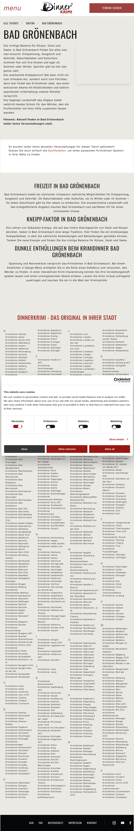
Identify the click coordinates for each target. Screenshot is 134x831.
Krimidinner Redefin (80, 763)
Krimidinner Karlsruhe (49, 693)
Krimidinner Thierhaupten (116, 528)
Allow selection (67, 449)
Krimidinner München (81, 537)
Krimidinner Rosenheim (115, 330)
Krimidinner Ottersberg (82, 689)
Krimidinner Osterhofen (82, 683)
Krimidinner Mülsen (80, 535)
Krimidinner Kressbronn (50, 774)
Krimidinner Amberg (16, 366)
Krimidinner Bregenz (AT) (18, 633)
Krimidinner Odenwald (82, 654)
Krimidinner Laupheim (82, 360)
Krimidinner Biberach (16, 569)
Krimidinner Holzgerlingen (52, 616)
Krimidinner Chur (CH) (17, 695)
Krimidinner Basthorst (17, 537)
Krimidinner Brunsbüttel (18, 656)
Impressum (75, 823)
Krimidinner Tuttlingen (114, 557)
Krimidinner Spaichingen (116, 458)
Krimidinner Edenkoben (17, 783)
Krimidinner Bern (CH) (17, 552)
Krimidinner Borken (15, 624)
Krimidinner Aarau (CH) (17, 340)
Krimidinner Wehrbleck (115, 660)
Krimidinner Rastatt (80, 748)
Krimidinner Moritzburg (82, 508)
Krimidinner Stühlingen (115, 502)
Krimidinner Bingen (15, 584)
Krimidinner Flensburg (49, 371)
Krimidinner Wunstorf (114, 753)
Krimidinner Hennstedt (50, 581)
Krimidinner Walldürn (114, 640)
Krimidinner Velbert (113, 608)
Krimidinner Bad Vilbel (17, 511)
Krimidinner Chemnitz (17, 692)
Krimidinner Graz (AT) (49, 502)
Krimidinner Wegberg (114, 654)
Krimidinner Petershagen (83, 707)
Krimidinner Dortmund (17, 756)
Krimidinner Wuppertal (115, 756)
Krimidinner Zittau (112, 780)
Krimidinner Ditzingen (17, 739)
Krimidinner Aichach (16, 354)
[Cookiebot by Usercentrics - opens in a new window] (116, 380)
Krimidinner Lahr (79, 334)
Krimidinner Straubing (114, 499)
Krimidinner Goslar (48, 485)
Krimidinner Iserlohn (48, 660)
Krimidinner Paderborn (82, 698)
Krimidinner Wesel (112, 695)
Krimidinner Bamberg (16, 529)
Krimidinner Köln (46, 754)
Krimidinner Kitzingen (49, 736)
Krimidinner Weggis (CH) (116, 657)
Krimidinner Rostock (113, 333)
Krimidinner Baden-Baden (19, 523)
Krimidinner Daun (14, 718)
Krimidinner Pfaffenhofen (83, 710)
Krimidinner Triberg (113, 543)
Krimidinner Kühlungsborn (51, 785)
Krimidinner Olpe (79, 669)
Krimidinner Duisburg (16, 768)
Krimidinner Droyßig (16, 765)
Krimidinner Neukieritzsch (84, 590)
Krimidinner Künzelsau (50, 791)
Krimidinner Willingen (114, 718)
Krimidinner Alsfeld (15, 360)
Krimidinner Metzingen (82, 482)
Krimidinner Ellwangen (17, 791)
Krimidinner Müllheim (81, 532)
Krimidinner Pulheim (81, 736)
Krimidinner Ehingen (16, 785)
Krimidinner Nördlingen (82, 631)
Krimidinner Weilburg (114, 678)
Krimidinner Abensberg (17, 343)
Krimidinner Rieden (80, 786)
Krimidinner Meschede (82, 479)
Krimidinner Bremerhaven (19, 639)
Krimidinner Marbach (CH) (84, 456)
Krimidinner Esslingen (49, 347)
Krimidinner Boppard (16, 622)
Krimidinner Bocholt (16, 604)
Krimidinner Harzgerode (50, 564)
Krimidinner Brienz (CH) (18, 645)
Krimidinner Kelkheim (49, 704)
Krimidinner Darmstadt (17, 715)
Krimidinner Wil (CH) (114, 710)
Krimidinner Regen (80, 766)
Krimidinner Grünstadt (49, 520)
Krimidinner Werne (112, 692)
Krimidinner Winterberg (115, 727)
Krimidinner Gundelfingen (51, 522)
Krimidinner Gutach (48, 528)
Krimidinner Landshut (81, 351)
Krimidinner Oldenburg (82, 666)
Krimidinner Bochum (16, 607)
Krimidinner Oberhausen (83, 643)
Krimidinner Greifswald (50, 505)
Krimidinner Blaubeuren (18, 595)
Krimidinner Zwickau (114, 794)
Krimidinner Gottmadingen (52, 493)
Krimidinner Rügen (112, 347)
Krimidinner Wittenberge (116, 744)
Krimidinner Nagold (80, 552)
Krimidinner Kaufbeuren (50, 698)
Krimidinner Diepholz (16, 727)
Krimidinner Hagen (48, 540)
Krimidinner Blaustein (16, 598)
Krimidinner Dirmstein (17, 733)
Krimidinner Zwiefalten (115, 797)
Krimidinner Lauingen (81, 357)
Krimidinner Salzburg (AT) (116, 362)
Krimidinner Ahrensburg (18, 351)
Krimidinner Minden (80, 485)
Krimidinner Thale (112, 525)
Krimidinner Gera (47, 470)
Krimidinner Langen (80, 354)
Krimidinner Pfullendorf (82, 716)
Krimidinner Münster (81, 540)
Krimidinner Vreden (113, 619)
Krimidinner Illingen (48, 639)
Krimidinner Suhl (111, 510)
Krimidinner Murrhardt (82, 543)
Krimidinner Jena (47, 669)
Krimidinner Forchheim (50, 374)
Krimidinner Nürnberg (81, 634)
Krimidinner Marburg (81, 459)
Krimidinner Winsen (113, 724)
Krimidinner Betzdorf (16, 566)
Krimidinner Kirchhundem (51, 727)
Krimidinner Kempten (49, 707)
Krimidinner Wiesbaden (115, 707)
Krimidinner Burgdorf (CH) (19, 665)
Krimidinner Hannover (49, 561)
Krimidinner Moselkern (82, 514)
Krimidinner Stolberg (114, 484)
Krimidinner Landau (80, 337)
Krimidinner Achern (15, 346)
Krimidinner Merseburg (82, 477)
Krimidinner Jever (47, 672)
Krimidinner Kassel (48, 696)
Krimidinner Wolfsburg (114, 747)
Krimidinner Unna (112, 587)
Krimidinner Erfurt (47, 339)
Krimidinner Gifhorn (48, 476)
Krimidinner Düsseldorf (17, 773)
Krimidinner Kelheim (48, 701)
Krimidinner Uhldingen (114, 572)
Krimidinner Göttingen (49, 491)
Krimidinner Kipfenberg (50, 713)
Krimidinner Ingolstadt (49, 651)
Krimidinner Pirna (79, 722)
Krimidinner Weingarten (115, 683)
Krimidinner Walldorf (114, 637)
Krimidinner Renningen (82, 774)
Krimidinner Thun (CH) (114, 531)
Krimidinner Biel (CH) (16, 572)
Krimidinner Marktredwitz (84, 462)
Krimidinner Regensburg (83, 769)
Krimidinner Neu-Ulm (81, 564)
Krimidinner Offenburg (82, 660)
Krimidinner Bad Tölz (16, 508)
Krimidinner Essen (47, 345)
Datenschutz (55, 823)
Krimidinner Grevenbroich (51, 508)
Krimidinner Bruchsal (16, 653)
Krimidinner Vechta (113, 605)
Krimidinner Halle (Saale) (51, 543)
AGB (31, 823)
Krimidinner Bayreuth (16, 543)
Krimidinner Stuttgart (114, 505)
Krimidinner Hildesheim (50, 593)
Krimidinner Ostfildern (82, 686)
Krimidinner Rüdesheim (115, 345)
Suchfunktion (57, 150)
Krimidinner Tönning (113, 540)
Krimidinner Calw (14, 686)
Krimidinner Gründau (49, 517)
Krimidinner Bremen (16, 636)
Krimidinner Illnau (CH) (50, 642)
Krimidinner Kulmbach (49, 788)
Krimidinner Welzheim (114, 686)
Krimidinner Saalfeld (113, 360)
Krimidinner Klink (47, 748)
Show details (116, 439)
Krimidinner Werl (111, 689)
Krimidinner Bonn (14, 613)
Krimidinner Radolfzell (82, 745)
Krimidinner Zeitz (112, 774)
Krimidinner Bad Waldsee (18, 514)
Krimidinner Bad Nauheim (18, 471)
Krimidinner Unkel (112, 584)
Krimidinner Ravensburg (83, 754)
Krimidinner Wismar (113, 739)
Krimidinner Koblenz (48, 751)
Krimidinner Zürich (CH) (115, 783)
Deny (24, 449)
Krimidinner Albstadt (16, 357)
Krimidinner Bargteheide (18, 532)
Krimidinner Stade (112, 470)
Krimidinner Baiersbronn (18, 526)
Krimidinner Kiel (46, 710)
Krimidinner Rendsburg (82, 771)
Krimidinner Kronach (49, 777)
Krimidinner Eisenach (16, 788)
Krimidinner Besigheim (17, 564)
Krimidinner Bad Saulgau (18, 500)
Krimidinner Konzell (48, 759)
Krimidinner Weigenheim (116, 669)
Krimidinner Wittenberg (115, 741)
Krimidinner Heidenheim (50, 575)
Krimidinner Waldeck (114, 631)
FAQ (41, 823)
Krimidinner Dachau (16, 712)
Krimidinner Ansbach (16, 372)
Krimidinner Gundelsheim (51, 525)
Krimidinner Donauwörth (18, 747)
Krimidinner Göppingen (50, 479)
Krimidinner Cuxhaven (17, 703)
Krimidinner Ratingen (81, 751)
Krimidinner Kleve (47, 745)
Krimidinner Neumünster (83, 599)
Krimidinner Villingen (114, 616)
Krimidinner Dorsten (16, 753)
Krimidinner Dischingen (17, 736)
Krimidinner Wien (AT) (114, 704)
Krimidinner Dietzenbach (18, 730)
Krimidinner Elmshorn (16, 794)
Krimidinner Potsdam (81, 730)
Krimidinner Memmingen (83, 474)
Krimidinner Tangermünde (116, 522)
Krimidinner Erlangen (49, 342)
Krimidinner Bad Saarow (18, 491)
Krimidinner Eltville (15, 797)
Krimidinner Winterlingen (116, 730)
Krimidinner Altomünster (18, 363)
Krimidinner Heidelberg (50, 572)
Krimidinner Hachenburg (51, 537)
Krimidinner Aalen (14, 337)
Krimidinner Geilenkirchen (52, 456)
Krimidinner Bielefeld (16, 575)
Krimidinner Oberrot (81, 646)
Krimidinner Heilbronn (49, 578)
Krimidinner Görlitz (48, 482)
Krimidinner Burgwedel (17, 674)
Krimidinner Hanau (48, 558)
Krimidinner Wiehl (112, 701)
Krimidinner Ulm (111, 581)
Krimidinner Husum (48, 630)
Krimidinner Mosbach (81, 511)
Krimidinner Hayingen (49, 566)
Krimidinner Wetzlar (113, 698)
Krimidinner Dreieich (16, 759)
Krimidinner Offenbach (82, 657)
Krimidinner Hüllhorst (49, 624)
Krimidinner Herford (48, 584)
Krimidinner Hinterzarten (51, 598)
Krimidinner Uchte (112, 569)
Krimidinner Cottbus (16, 700)
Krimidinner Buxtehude (17, 677)
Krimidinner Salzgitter (114, 365)
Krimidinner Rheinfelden (83, 783)
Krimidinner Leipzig (80, 375)
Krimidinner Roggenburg (83, 789)
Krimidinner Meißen (80, 471)
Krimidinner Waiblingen (115, 628)
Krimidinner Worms (113, 750)
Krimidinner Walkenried (115, 634)
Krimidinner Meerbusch (82, 468)
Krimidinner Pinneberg (82, 719)
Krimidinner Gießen (48, 473)
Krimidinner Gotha (47, 488)
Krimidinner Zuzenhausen (116, 791)
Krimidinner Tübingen (114, 554)
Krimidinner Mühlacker (82, 517)
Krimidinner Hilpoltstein (50, 595)
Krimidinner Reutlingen (82, 777)
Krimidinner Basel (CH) (17, 535)
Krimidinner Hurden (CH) (51, 627)
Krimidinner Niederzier (82, 625)
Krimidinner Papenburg (82, 701)
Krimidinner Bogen (15, 610)
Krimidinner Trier (112, 546)
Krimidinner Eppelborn (49, 330)
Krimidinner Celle (14, 689)
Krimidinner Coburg (15, 697)
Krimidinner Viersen (113, 613)
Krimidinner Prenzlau (81, 733)
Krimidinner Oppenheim (82, 672)
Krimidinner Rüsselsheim (116, 350)
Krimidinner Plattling (81, 725)
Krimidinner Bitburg (15, 587)
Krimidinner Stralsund (114, 496)
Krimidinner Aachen (15, 334)
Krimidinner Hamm (48, 555)
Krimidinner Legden (80, 366)
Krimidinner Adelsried (16, 348)
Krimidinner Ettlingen (49, 350)
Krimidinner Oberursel (82, 652)
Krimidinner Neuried (81, 602)
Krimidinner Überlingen (115, 566)
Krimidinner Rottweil (113, 342)
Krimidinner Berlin (15, 549)
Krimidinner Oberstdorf (82, 649)
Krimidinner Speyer (113, 461)
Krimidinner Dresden (16, 762)
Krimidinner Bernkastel (17, 561)
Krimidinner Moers (80, 488)
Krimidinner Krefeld (48, 771)
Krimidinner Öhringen (81, 663)
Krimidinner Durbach (16, 770)
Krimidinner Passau (80, 704)
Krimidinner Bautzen (16, 540)
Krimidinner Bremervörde (18, 642)
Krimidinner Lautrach (81, 363)
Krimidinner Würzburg (114, 759)
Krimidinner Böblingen (17, 601)
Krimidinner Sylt (111, 513)
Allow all (110, 449)
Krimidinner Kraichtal (49, 768)
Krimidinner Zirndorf (113, 777)
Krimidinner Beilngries (17, 546)
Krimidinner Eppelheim (50, 333)
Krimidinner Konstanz (49, 756)
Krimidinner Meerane (81, 465)
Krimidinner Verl (111, 610)
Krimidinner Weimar (113, 681)
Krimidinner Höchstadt (50, 607)
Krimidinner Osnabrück (82, 681)
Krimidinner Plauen (80, 727)
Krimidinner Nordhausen (83, 628)
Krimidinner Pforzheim (82, 713)
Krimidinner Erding (48, 336)
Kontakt (92, 823)
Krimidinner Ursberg (113, 595)
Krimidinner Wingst (113, 721)
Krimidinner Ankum (15, 369)
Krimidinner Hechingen (50, 569)
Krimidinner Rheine (80, 780)
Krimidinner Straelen (114, 493)
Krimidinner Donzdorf (16, 750)
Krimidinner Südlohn (113, 507)
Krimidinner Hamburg (49, 552)
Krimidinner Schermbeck (116, 374)
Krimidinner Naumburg (82, 555)
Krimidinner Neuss (80, 605)
